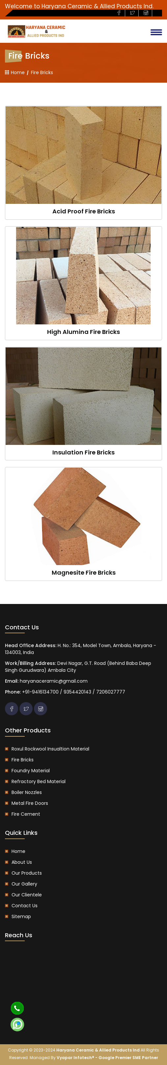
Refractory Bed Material (39, 781)
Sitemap (21, 916)
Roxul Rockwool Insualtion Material (50, 749)
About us (22, 862)
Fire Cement (26, 814)
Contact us (25, 905)
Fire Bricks (23, 759)
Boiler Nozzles (27, 792)
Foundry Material (31, 770)
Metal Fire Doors (30, 803)
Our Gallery (24, 884)
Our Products (27, 873)
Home (15, 72)
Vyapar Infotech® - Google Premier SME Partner (107, 1057)
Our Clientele (27, 894)
